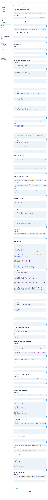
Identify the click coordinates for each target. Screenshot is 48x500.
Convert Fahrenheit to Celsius (5, 36)
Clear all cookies (3, 30)
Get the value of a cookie (4, 50)
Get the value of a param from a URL (5, 52)
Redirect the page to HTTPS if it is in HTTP (5, 55)
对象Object (3, 16)
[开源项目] (30, 1)
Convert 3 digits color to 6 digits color (5, 32)
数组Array (2, 5)
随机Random (3, 18)
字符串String (3, 9)
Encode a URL (3, 45)
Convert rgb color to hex (4, 38)
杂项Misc (2, 24)
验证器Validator (3, 22)
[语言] (20, 1)
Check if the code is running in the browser (5, 29)
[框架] (23, 1)
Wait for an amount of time (4, 59)
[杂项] (26, 1)
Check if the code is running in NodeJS (5, 27)
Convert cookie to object (4, 35)
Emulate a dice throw (4, 44)
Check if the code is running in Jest (5, 25)
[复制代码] (46, 14)
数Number (3, 7)
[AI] (18, 1)
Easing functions (3, 43)
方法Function (3, 11)
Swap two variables (3, 58)
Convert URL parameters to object (5, 39)
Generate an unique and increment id (5, 47)
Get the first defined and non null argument (5, 49)
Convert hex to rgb (3, 37)
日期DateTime (3, 13)
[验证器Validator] (16, 488)
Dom (2, 20)
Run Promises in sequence (4, 57)
